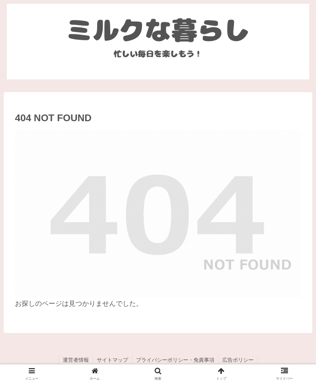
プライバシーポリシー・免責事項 (175, 360)
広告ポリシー (238, 360)
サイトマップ (112, 360)
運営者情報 (76, 360)
